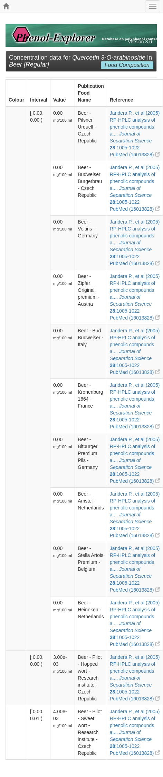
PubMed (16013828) (135, 154)
